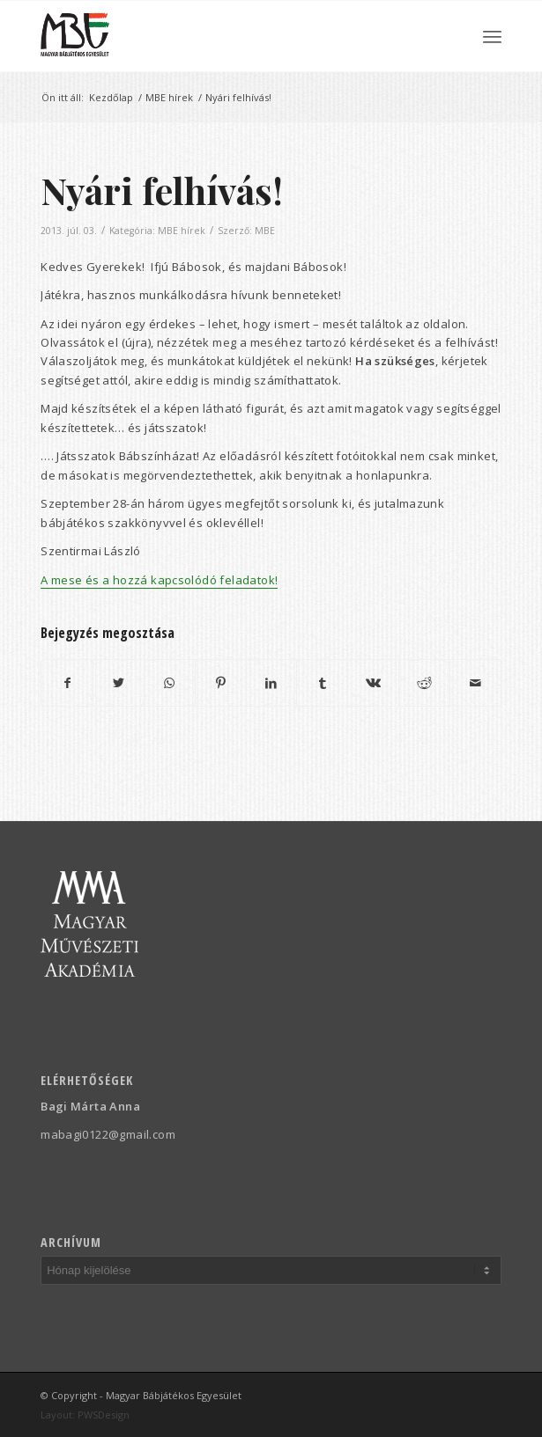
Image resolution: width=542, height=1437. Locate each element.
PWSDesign (104, 1414)
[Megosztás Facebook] (67, 683)
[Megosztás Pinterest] (221, 683)
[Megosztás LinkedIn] (272, 683)
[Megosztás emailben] (475, 683)
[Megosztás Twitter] (118, 683)
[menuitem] (492, 36)
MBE (265, 230)
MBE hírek (181, 230)
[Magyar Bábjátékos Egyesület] (225, 36)
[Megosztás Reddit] (424, 683)
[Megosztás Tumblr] (322, 683)
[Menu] (492, 36)
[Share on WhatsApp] (170, 683)
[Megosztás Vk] (373, 683)
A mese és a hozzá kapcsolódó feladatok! (159, 580)
